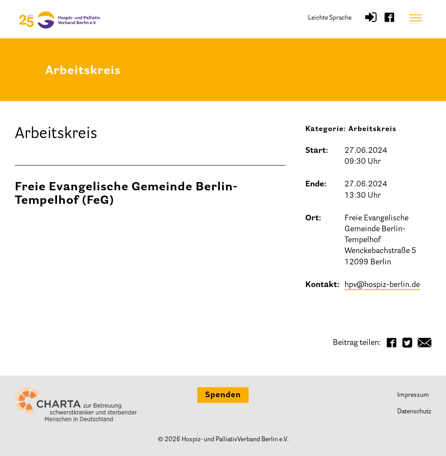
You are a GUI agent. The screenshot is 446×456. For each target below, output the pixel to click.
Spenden (223, 395)
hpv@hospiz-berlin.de (382, 285)
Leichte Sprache (329, 18)
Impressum (413, 395)
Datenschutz (414, 412)
